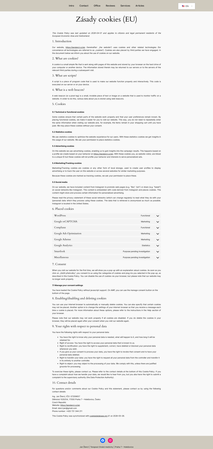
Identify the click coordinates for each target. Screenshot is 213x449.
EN (185, 6)
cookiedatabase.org (98, 416)
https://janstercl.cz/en (75, 47)
